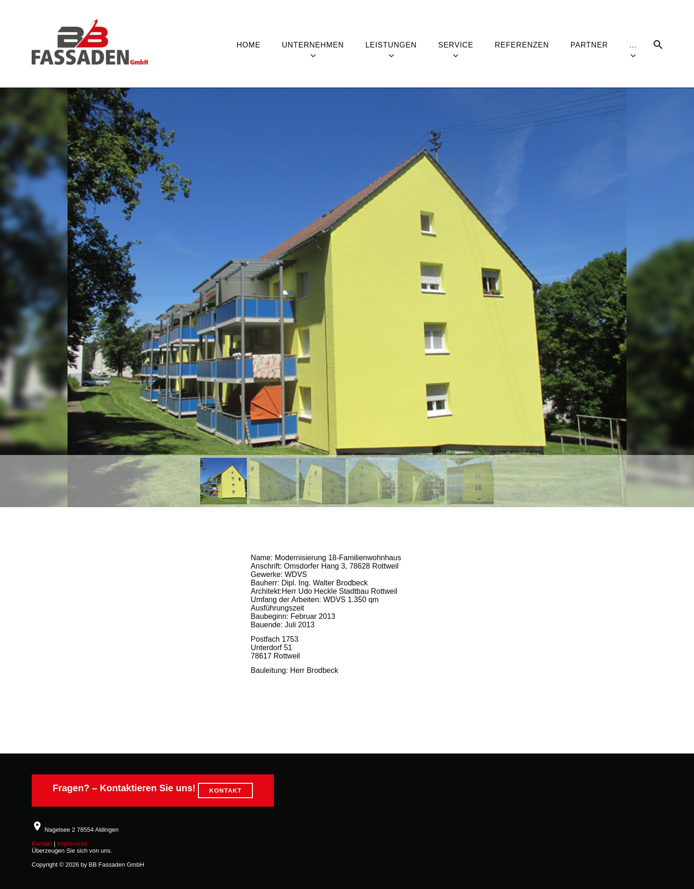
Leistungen (390, 45)
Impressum (72, 843)
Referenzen (522, 45)
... (633, 45)
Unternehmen (313, 45)
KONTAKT (225, 790)
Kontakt (42, 843)
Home (248, 45)
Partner (589, 45)
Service (456, 45)
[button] (223, 481)
